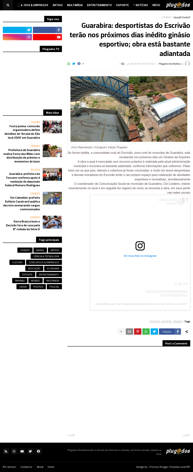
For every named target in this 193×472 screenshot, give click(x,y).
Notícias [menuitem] (142, 5)
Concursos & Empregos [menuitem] (31, 5)
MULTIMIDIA (52, 280)
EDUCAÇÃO (34, 268)
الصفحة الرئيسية (182, 17)
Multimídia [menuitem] (75, 5)
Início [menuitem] (156, 5)
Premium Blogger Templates (165, 466)
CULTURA (17, 262)
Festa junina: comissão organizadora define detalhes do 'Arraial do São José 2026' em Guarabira (22, 132)
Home (51, 466)
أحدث (185, 435)
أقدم (72, 435)
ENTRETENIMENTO (49, 274)
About (40, 466)
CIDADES (166, 17)
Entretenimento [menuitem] (99, 5)
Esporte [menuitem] (122, 5)
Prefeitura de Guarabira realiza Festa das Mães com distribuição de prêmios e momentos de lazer (21, 155)
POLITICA (155, 321)
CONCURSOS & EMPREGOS (44, 262)
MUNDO (35, 280)
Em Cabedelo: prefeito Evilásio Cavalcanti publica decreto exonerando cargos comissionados (21, 203)
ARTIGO (55, 250)
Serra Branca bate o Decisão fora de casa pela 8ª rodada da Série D (23, 225)
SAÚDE (23, 286)
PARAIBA (20, 280)
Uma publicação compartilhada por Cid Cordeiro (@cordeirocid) (111, 304)
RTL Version (9, 466)
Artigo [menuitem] (58, 5)
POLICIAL (54, 286)
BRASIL (40, 250)
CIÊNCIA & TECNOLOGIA (46, 256)
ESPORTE (166, 321)
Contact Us (26, 466)
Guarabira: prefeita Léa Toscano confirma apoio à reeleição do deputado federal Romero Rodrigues (22, 179)
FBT (188, 466)
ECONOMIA (53, 268)
